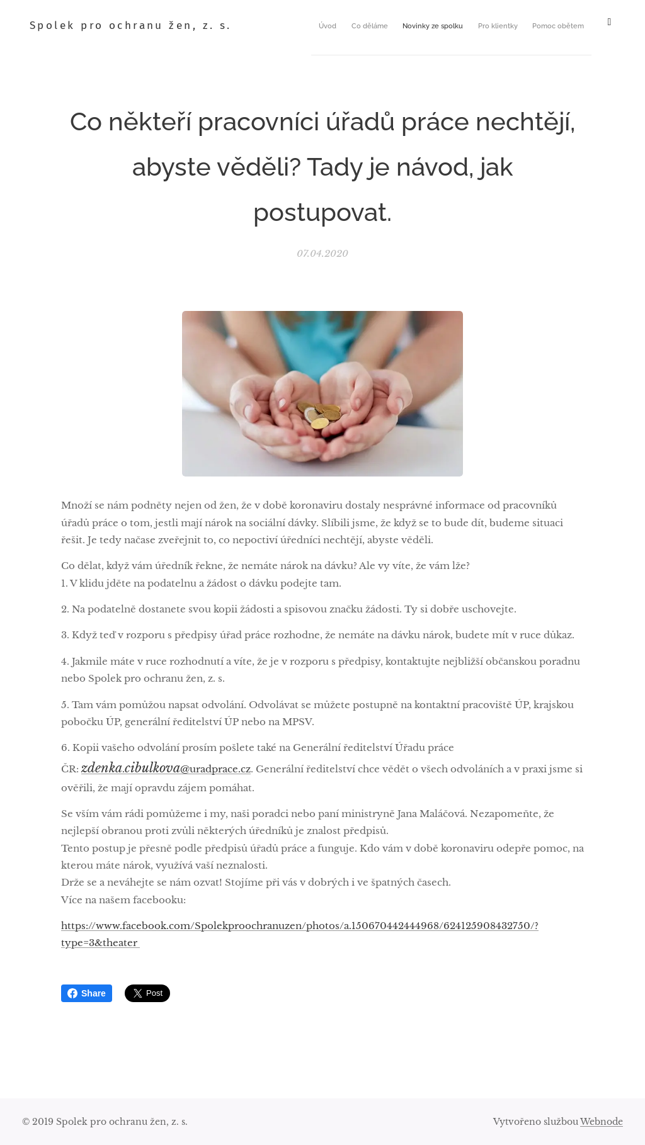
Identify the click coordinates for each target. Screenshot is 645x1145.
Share (86, 993)
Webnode (601, 1121)
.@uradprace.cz (166, 769)
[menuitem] (339, 26)
